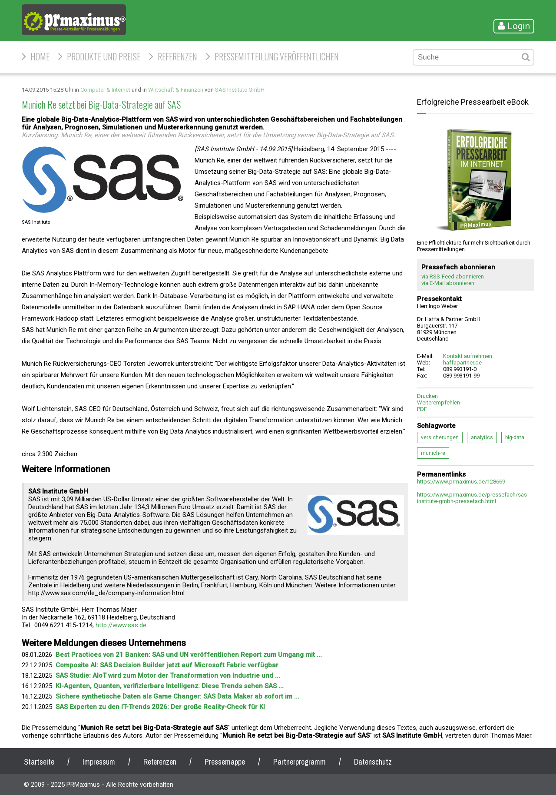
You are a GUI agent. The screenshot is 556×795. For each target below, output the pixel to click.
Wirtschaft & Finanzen (175, 89)
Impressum (99, 761)
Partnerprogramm (299, 761)
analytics (482, 437)
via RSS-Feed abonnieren (452, 276)
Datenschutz (373, 761)
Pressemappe (225, 761)
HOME (40, 56)
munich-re (433, 453)
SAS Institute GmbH (240, 89)
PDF (422, 409)
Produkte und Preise (103, 56)
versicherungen (440, 437)
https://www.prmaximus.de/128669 (461, 481)
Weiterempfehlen (438, 402)
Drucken (427, 396)
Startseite (39, 761)
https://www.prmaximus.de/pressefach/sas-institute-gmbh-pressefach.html (473, 497)
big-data (514, 437)
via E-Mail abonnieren (447, 283)
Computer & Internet (105, 89)
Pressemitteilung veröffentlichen (277, 56)
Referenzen (177, 56)
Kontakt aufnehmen (467, 356)
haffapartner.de (462, 362)
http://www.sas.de (121, 625)
